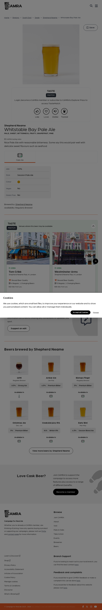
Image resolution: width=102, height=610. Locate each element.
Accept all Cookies (80, 312)
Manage (96, 312)
